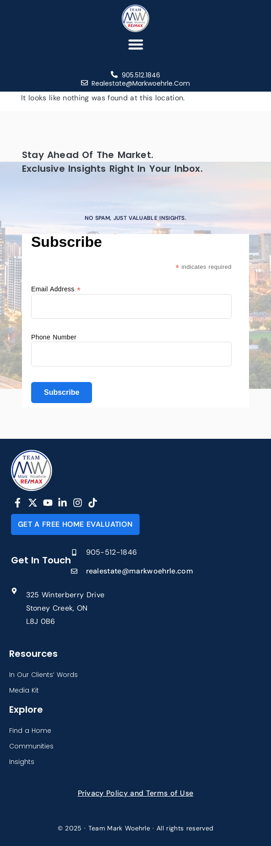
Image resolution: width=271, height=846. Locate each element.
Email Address (56, 289)
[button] (136, 44)
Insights (21, 761)
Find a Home (30, 730)
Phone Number (53, 337)
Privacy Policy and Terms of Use (136, 793)
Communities (31, 746)
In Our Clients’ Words (43, 674)
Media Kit (24, 690)
